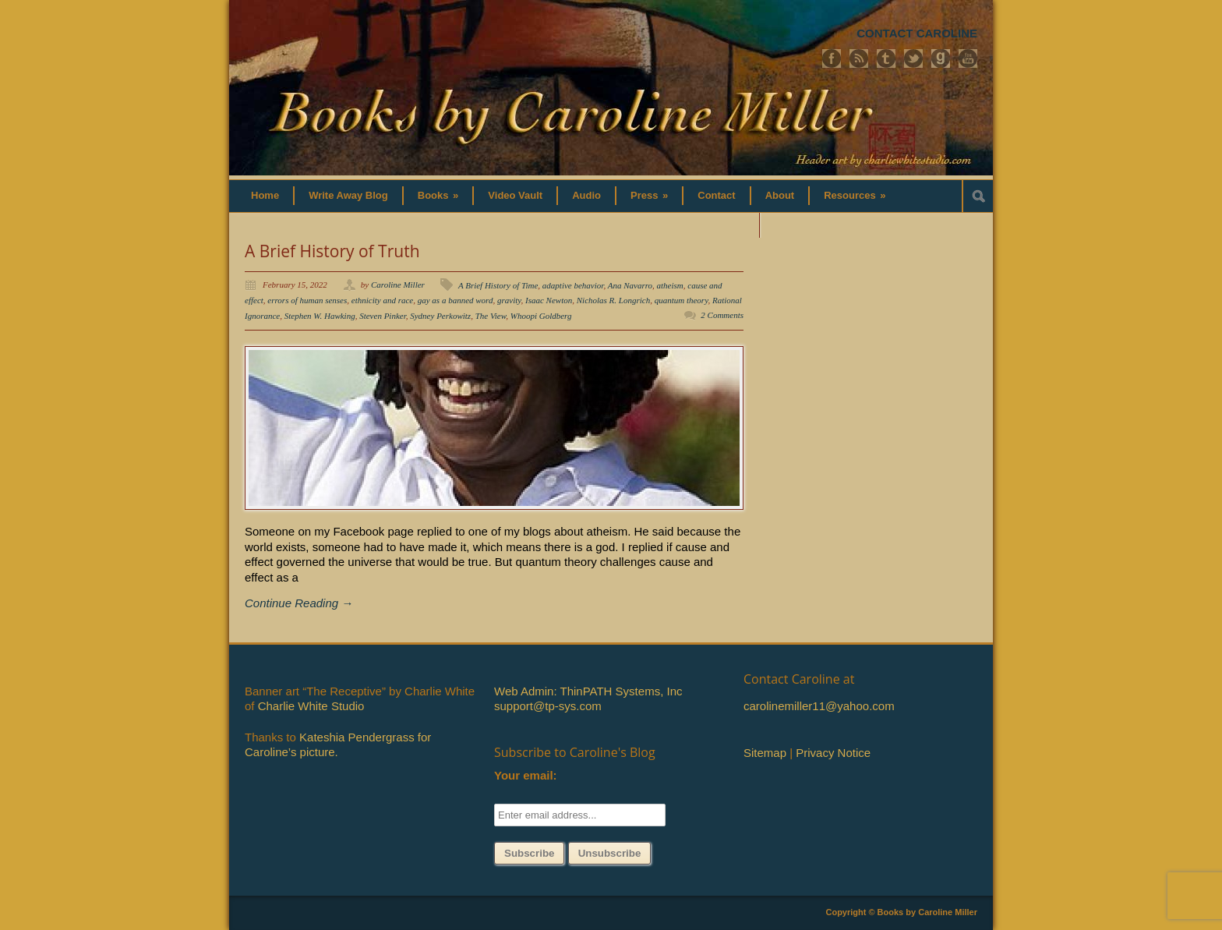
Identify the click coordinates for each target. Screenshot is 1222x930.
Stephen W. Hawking (319, 315)
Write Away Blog (348, 195)
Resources (854, 195)
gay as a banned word (455, 300)
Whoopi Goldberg (541, 315)
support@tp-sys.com (548, 706)
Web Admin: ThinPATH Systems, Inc (588, 691)
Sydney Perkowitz (440, 315)
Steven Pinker (382, 315)
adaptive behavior (573, 285)
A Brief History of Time (498, 285)
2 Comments (722, 315)
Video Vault (515, 195)
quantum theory (681, 300)
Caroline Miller (398, 284)
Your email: (525, 775)
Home (265, 195)
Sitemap (764, 752)
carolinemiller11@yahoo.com (819, 706)
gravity (509, 300)
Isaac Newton (548, 300)
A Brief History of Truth (332, 251)
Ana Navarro (630, 285)
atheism (670, 285)
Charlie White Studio (311, 706)
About (780, 195)
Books (438, 195)
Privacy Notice (833, 752)
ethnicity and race (382, 300)
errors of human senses (307, 300)
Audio (586, 195)
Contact (716, 195)
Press (649, 195)
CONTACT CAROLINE (916, 33)
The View (491, 315)
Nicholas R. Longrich (613, 300)
